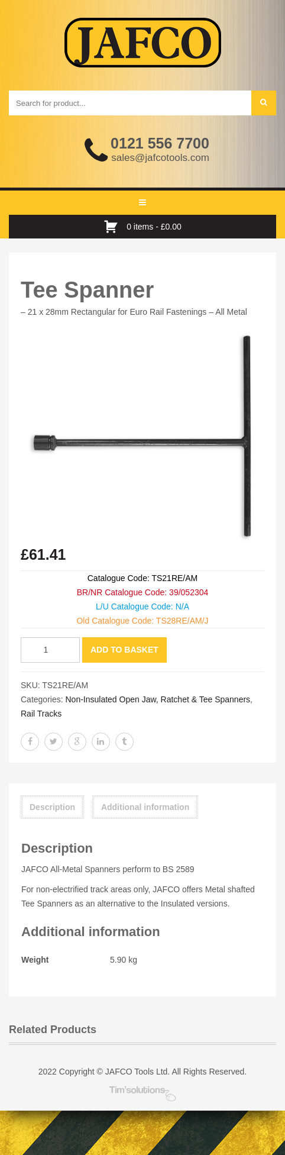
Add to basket (124, 649)
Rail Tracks (41, 713)
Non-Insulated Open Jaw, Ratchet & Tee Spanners (157, 699)
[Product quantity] (50, 650)
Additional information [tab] (145, 807)
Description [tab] (52, 807)
